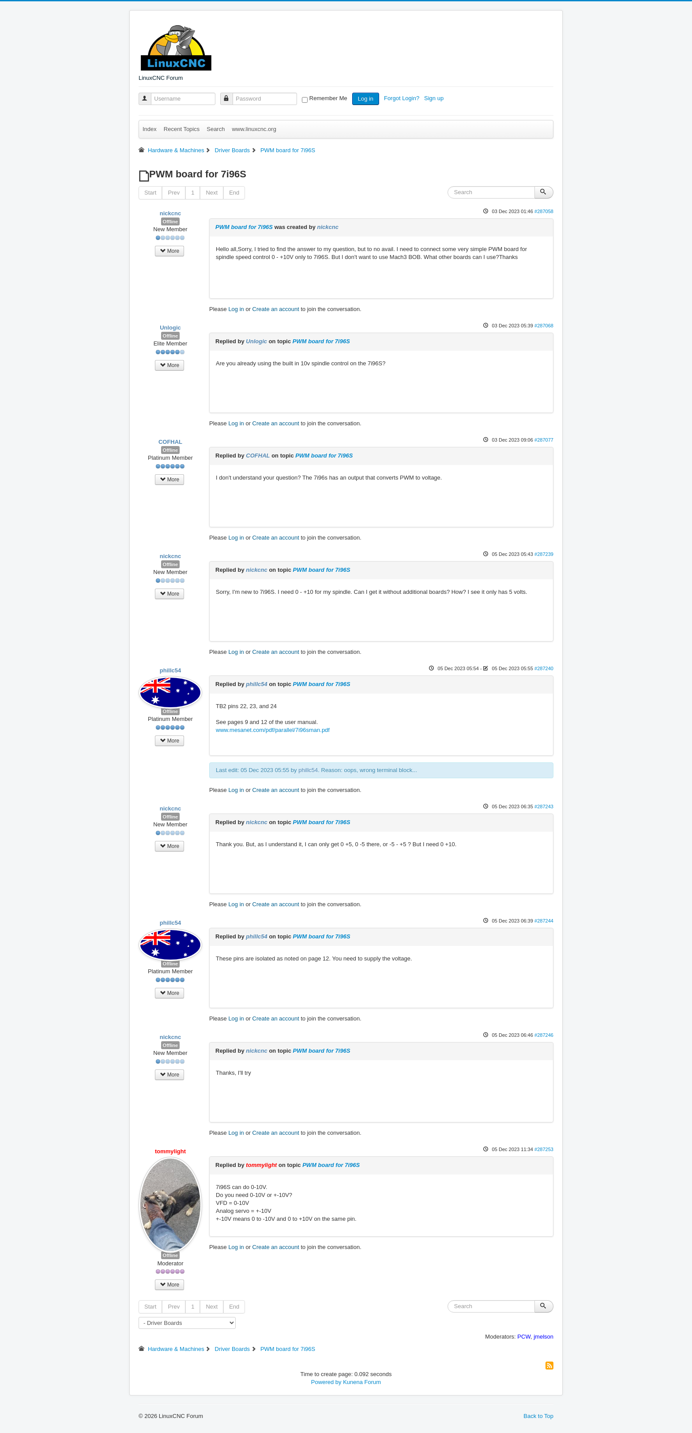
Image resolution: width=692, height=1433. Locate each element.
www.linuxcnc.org (254, 129)
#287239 (543, 554)
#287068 (543, 325)
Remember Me (328, 98)
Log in (365, 98)
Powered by (326, 1382)
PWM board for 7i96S (244, 227)
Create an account (275, 309)
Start (150, 192)
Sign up (434, 98)
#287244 (543, 920)
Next (212, 192)
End (234, 192)
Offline (170, 221)
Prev (174, 192)
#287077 (543, 440)
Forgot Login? (402, 98)
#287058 (543, 211)
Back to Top (538, 1416)
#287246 (543, 1035)
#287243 (543, 806)
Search (216, 129)
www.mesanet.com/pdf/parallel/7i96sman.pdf (273, 730)
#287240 (543, 668)
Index (150, 129)
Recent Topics (181, 129)
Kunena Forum (362, 1382)
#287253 (543, 1149)
